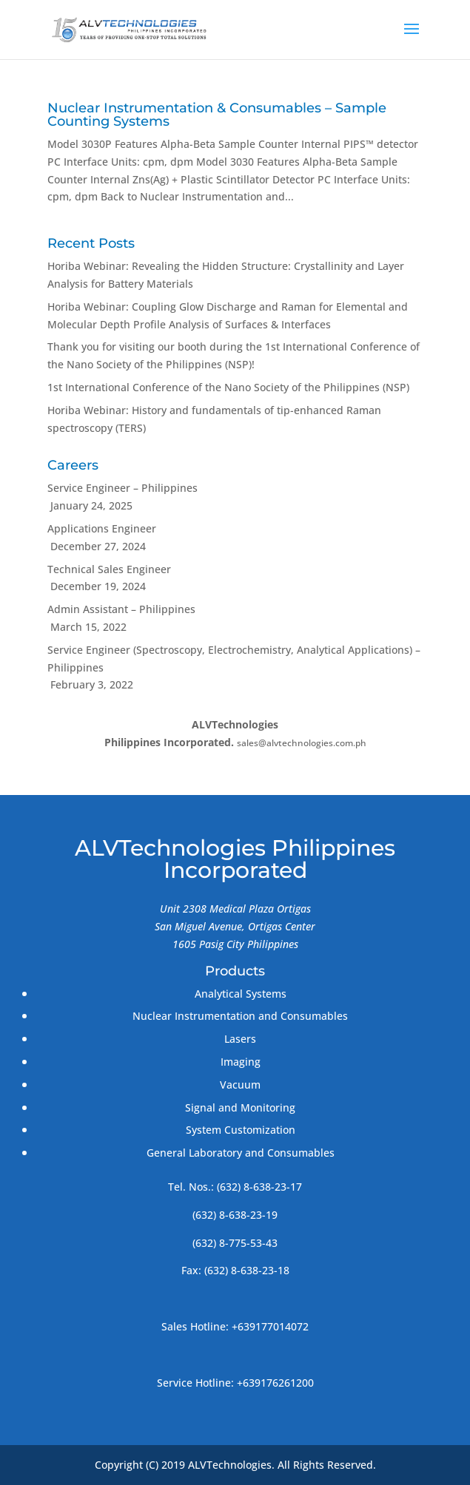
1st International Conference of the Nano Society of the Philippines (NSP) (228, 387)
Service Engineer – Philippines (122, 488)
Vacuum (240, 1085)
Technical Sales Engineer (109, 569)
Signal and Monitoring (240, 1107)
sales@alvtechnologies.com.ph (301, 743)
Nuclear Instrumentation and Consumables (240, 1016)
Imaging (241, 1062)
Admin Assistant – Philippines (121, 609)
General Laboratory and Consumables (241, 1153)
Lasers (240, 1039)
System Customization (240, 1130)
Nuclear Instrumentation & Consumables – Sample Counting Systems (216, 114)
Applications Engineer (101, 528)
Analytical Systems (240, 994)
